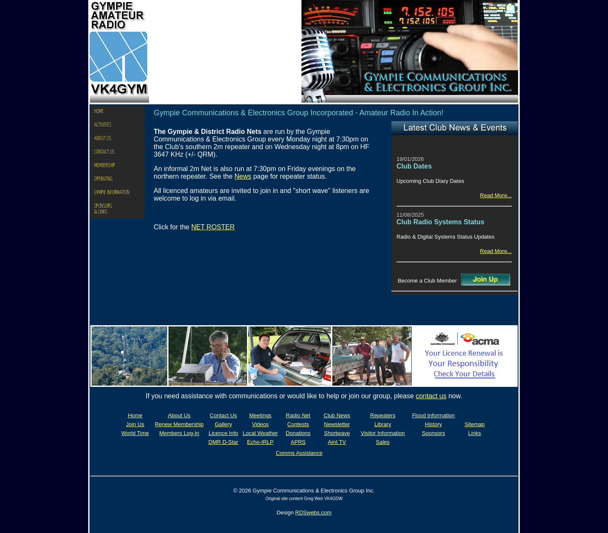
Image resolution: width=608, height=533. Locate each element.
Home (135, 415)
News (242, 176)
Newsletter (337, 424)
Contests (298, 424)
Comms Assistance (299, 453)
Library (383, 424)
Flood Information (433, 415)
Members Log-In (179, 433)
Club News (337, 415)
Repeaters (383, 415)
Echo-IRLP (260, 442)
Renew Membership (179, 424)
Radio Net (298, 415)
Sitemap (474, 424)
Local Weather (260, 433)
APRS (297, 442)
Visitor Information (383, 433)
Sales (383, 442)
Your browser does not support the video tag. (225, 51)
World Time (135, 433)
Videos (260, 424)
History (433, 424)
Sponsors (433, 433)
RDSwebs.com (313, 512)
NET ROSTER (213, 227)
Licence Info (223, 433)
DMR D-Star (224, 442)
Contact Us (223, 415)
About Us (179, 415)
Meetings (260, 415)
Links (474, 433)
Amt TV (337, 442)
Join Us (135, 424)
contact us (431, 396)
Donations (298, 433)
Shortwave (337, 433)
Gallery (223, 424)
